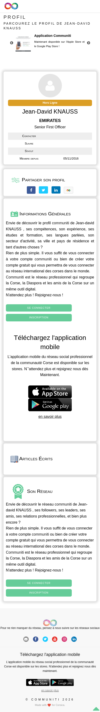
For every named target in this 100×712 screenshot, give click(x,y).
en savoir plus (50, 417)
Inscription (38, 317)
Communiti (15, 277)
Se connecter (38, 307)
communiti (60, 223)
